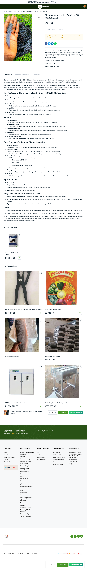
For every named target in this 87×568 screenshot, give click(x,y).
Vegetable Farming (25, 459)
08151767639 (73, 461)
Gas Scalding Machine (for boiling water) (56, 402)
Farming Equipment (25, 503)
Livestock (10, 11)
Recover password (41, 459)
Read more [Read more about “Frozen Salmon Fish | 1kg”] (41, 359)
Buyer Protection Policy (59, 457)
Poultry (22, 476)
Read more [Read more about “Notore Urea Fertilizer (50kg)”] (80, 359)
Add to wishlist (51, 29)
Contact (6, 459)
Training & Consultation (26, 516)
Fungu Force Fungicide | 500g (53, 309)
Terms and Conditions (58, 459)
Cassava (22, 456)
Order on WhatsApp (76, 564)
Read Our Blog (7, 462)
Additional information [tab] (22, 75)
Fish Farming (23, 480)
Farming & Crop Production (27, 452)
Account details (41, 457)
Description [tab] (8, 75)
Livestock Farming (25, 473)
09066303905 (73, 460)
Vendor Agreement (57, 462)
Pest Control (23, 492)
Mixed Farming (24, 463)
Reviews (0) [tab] (37, 75)
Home (5, 11)
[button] (39, 17)
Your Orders (40, 455)
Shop (5, 452)
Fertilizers (22, 490)
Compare (61, 29)
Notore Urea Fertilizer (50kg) (52, 356)
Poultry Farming (24, 478)
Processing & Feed (25, 510)
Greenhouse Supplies (25, 507)
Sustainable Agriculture (26, 465)
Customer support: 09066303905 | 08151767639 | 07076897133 (38, 2)
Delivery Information (58, 464)
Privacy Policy (56, 452)
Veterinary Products (25, 495)
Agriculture (23, 454)
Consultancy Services (9, 457)
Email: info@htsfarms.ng (55, 2)
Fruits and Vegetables (25, 461)
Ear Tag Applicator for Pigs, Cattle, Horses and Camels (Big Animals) (23, 309)
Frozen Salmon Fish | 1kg (12, 356)
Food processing (24, 514)
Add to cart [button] (19, 258)
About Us (6, 455)
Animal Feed (23, 511)
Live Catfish (19, 11)
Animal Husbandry (24, 471)
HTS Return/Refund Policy (59, 455)
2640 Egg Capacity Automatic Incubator (16, 402)
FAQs (38, 452)
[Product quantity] (51, 565)
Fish (15, 11)
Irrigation (22, 505)
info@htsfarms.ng (73, 463)
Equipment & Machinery (26, 497)
